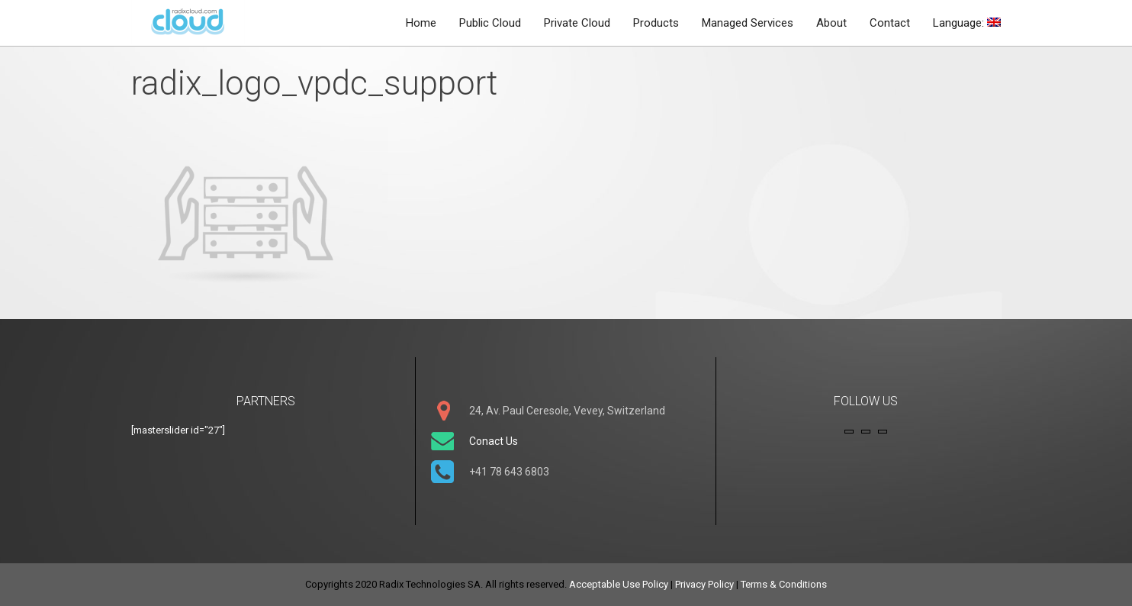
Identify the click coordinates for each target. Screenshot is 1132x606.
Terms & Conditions (784, 584)
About (831, 23)
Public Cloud (490, 23)
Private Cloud (577, 23)
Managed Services (747, 23)
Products (656, 23)
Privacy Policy (704, 584)
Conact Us (493, 441)
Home (421, 23)
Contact (890, 23)
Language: (967, 23)
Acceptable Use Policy (618, 584)
